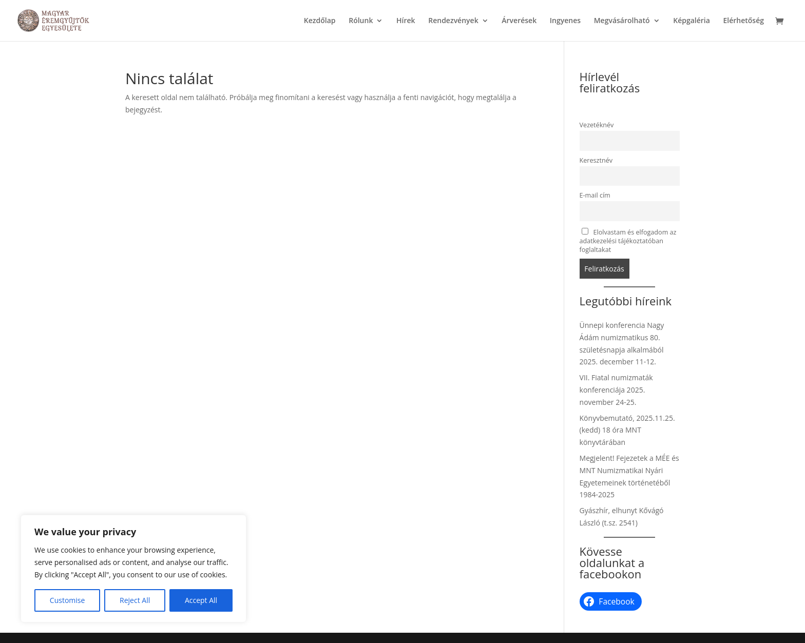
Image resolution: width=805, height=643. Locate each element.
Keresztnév (596, 160)
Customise (67, 600)
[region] (133, 568)
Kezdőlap (320, 21)
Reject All (135, 600)
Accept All (201, 600)
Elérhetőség (743, 21)
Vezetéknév (597, 125)
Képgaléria (691, 21)
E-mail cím (595, 195)
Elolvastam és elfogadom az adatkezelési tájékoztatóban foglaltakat (628, 241)
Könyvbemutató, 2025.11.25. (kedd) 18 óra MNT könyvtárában (627, 430)
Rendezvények (453, 21)
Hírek (405, 21)
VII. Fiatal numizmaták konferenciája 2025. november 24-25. (616, 390)
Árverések (519, 21)
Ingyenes (565, 21)
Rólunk (361, 21)
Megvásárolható (622, 21)
